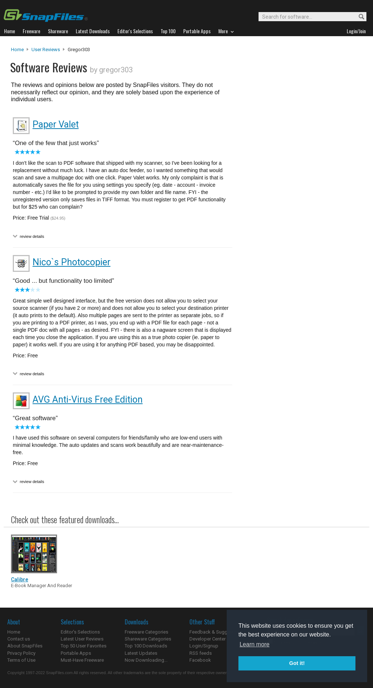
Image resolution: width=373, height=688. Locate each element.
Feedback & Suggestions (216, 632)
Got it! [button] (297, 663)
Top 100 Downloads (146, 646)
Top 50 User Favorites (83, 646)
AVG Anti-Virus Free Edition (88, 399)
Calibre (19, 579)
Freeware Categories (146, 632)
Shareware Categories (148, 639)
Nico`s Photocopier (71, 262)
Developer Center (207, 639)
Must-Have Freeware (82, 660)
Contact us (18, 639)
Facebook (200, 660)
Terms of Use (21, 660)
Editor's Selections (80, 632)
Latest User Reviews (82, 639)
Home (17, 49)
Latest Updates (141, 653)
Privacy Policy (21, 653)
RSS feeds (200, 653)
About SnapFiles (24, 646)
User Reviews (45, 49)
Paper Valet (56, 124)
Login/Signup (203, 646)
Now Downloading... (146, 660)
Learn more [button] (255, 644)
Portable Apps (76, 653)
